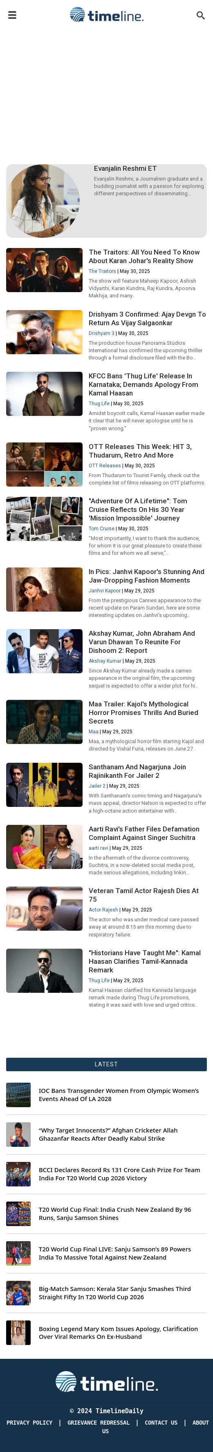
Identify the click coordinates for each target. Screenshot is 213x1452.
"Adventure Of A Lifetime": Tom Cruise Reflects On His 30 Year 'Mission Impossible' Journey (138, 509)
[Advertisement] (106, 86)
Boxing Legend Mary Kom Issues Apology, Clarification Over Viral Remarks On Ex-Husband (118, 1333)
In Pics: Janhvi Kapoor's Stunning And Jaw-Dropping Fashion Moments (146, 575)
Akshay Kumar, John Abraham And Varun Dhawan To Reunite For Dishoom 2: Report (142, 642)
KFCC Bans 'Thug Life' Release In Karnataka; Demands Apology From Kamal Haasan (143, 384)
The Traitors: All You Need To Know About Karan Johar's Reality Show (144, 256)
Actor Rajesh (103, 910)
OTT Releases (105, 466)
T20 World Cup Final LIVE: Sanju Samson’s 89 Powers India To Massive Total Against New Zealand (115, 1253)
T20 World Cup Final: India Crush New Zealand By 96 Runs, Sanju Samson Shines (115, 1214)
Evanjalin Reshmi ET (125, 168)
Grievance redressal (98, 1422)
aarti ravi (98, 848)
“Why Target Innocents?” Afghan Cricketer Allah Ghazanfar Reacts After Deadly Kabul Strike (108, 1134)
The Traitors (102, 271)
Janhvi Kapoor (105, 591)
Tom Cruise (101, 529)
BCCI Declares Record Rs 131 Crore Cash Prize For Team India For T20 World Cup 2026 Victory (119, 1174)
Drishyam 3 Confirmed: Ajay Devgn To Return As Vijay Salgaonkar (147, 318)
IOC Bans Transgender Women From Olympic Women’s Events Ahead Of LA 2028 (119, 1095)
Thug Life (99, 404)
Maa (94, 732)
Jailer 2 (97, 786)
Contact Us (161, 1422)
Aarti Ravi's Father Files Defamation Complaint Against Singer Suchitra (144, 833)
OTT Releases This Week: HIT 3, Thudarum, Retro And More (140, 450)
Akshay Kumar (105, 661)
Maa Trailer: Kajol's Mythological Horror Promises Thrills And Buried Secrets (143, 712)
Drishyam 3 (101, 333)
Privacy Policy (29, 1422)
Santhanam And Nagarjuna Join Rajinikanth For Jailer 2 (137, 771)
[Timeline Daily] (107, 1381)
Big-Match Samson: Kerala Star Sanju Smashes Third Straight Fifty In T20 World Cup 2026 (115, 1293)
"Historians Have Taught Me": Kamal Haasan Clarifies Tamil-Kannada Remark (145, 961)
